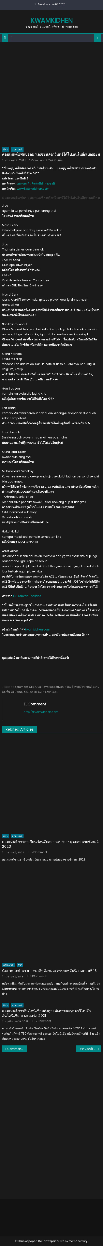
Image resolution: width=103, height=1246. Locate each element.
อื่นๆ (20, 965)
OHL (31, 687)
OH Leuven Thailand (27, 596)
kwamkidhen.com (37, 629)
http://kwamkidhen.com (41, 712)
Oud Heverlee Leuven (49, 687)
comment (21, 687)
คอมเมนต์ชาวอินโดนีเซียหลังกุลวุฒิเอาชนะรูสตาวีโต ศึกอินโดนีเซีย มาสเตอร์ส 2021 (46, 1013)
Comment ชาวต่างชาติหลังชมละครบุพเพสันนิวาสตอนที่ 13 (49, 970)
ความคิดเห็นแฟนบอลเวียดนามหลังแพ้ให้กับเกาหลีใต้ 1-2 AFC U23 (90, 1049)
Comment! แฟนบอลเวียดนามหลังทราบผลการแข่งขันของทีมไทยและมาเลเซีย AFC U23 (17, 1049)
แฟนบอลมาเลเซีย (48, 692)
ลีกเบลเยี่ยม (30, 692)
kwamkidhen (52, 20)
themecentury (78, 1241)
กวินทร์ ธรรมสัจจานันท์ (78, 687)
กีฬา (5, 149)
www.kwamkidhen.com (33, 189)
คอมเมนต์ (17, 149)
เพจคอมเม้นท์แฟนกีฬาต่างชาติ (36, 183)
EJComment (36, 160)
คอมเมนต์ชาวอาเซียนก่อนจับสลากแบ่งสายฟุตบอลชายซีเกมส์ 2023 (50, 844)
